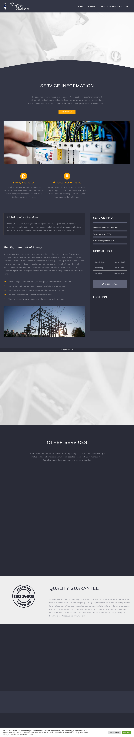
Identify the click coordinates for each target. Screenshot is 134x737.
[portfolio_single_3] (67, 122)
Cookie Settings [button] (114, 732)
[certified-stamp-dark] (23, 585)
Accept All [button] (126, 732)
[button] (127, 6)
